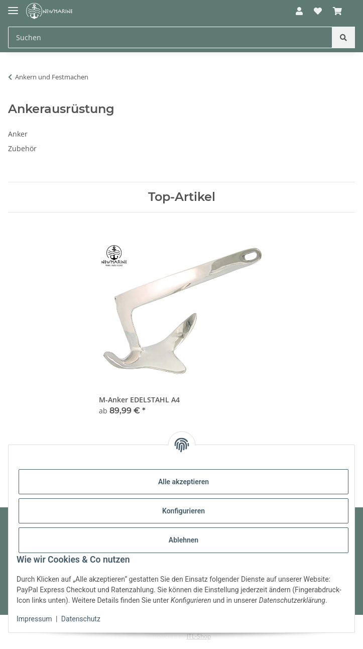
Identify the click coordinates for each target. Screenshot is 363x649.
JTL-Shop (199, 636)
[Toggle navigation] (13, 6)
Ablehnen (183, 540)
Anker (18, 134)
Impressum (34, 619)
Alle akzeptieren (183, 482)
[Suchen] (343, 37)
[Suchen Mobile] (170, 37)
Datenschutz (80, 619)
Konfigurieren (183, 511)
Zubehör (22, 148)
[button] (299, 11)
